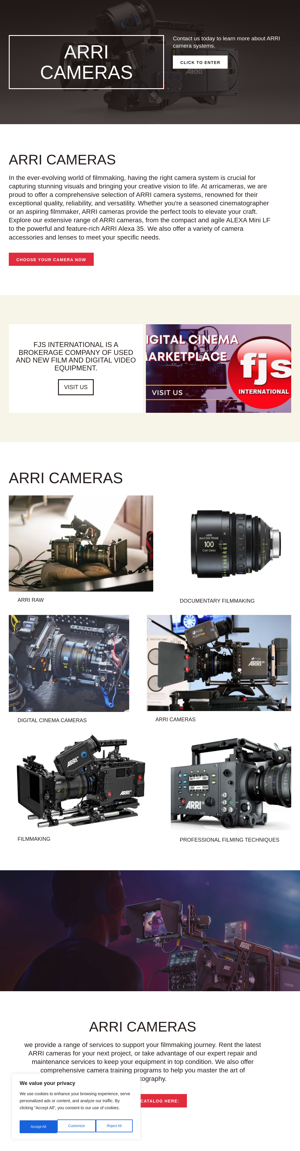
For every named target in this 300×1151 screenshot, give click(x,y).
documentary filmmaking (232, 611)
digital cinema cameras (37, 731)
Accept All (115, 1126)
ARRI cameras (193, 730)
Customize (38, 1126)
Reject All (76, 1126)
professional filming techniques (244, 850)
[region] (76, 1108)
